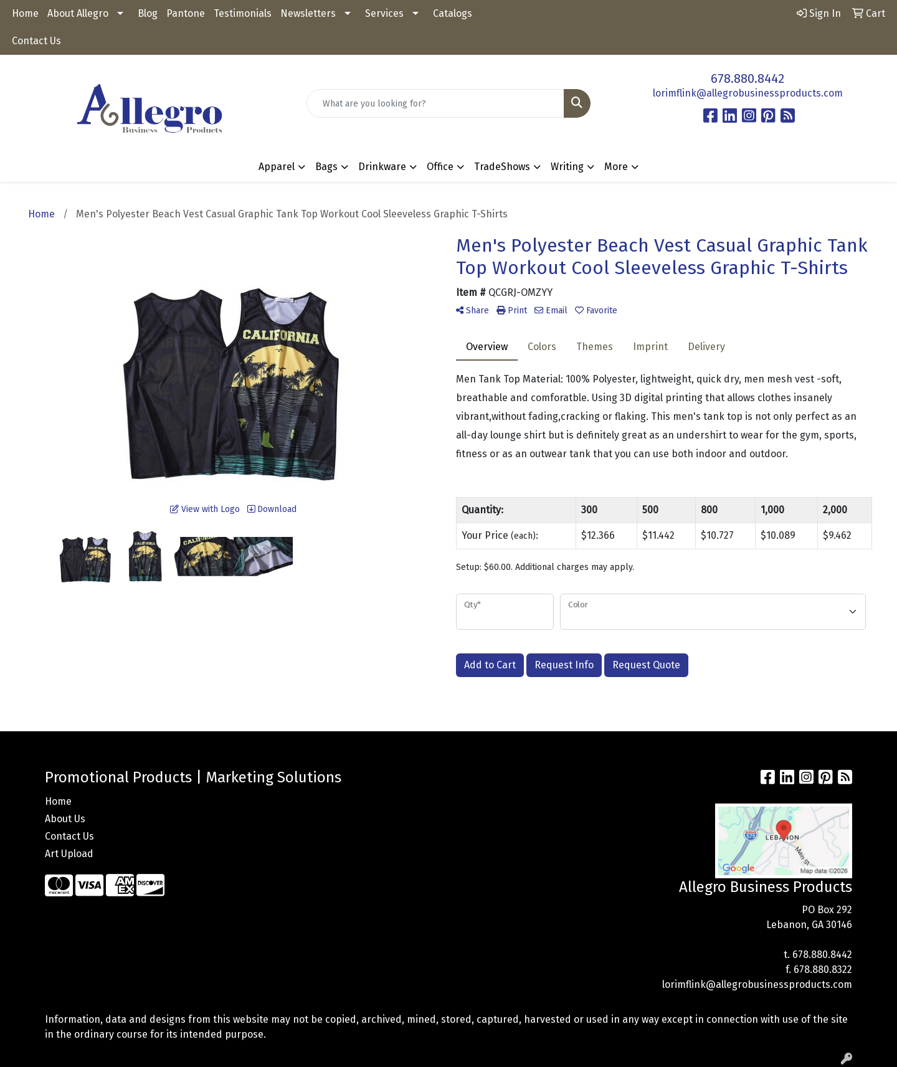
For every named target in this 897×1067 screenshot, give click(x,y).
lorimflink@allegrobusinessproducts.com (748, 93)
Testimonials (243, 13)
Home (25, 13)
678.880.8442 (747, 78)
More (616, 167)
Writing (567, 167)
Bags (326, 167)
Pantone (185, 13)
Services (384, 13)
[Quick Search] (435, 103)
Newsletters (308, 13)
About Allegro (77, 13)
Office (440, 167)
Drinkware (382, 167)
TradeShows (502, 167)
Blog (148, 13)
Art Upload (69, 854)
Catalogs (452, 13)
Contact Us (36, 41)
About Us (65, 819)
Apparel (277, 167)
